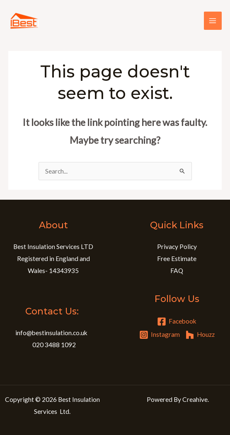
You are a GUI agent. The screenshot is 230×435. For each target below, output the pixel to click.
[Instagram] (159, 334)
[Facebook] (177, 321)
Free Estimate (176, 258)
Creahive (195, 399)
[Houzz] (200, 334)
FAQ (176, 270)
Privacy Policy (177, 246)
